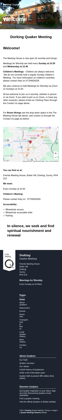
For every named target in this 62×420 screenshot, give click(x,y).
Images (54, 410)
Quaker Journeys (26, 363)
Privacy (47, 410)
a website (33, 413)
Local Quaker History (22, 334)
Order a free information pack (32, 373)
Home (22, 299)
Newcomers (24, 308)
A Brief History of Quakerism (31, 370)
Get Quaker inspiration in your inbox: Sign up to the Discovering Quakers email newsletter (37, 393)
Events (22, 311)
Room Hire (22, 315)
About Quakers (23, 303)
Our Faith (23, 360)
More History (22, 341)
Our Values (24, 366)
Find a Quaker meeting (29, 398)
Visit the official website (37, 402)
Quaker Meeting (15, 4)
